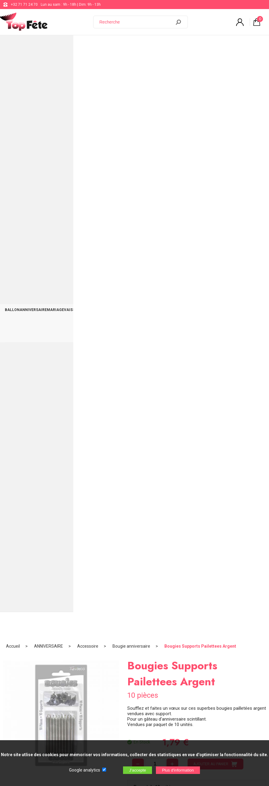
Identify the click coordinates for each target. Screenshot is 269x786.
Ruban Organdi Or (47, 356)
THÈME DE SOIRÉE (145, 46)
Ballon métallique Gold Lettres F (222, 356)
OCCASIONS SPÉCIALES (182, 46)
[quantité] (155, 182)
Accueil (13, 64)
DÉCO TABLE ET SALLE (225, 46)
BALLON (12, 46)
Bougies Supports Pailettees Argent (200, 64)
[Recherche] (136, 22)
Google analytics (84, 770)
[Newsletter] (100, 720)
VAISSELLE (75, 46)
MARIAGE (56, 46)
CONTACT (255, 46)
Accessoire (87, 64)
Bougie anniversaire (131, 64)
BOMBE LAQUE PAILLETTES (134, 488)
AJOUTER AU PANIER (215, 183)
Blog (174, 645)
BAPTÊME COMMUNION (107, 46)
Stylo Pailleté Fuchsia (134, 356)
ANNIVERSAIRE (34, 46)
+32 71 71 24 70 (24, 4)
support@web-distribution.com (196, 630)
